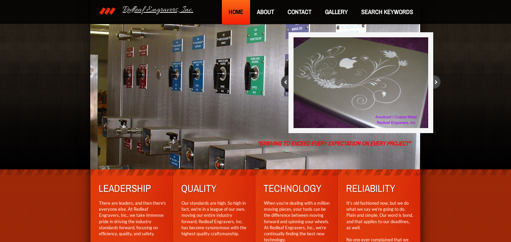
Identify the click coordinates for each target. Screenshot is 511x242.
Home (236, 12)
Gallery (336, 12)
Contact (299, 12)
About (265, 12)
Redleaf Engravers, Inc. (158, 9)
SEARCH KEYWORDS (387, 12)
